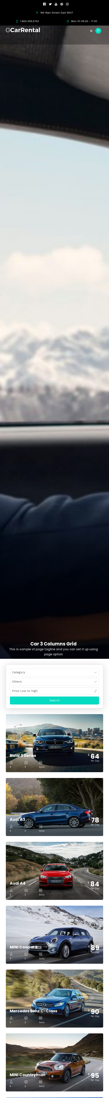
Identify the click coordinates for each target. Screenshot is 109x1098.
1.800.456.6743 (27, 21)
